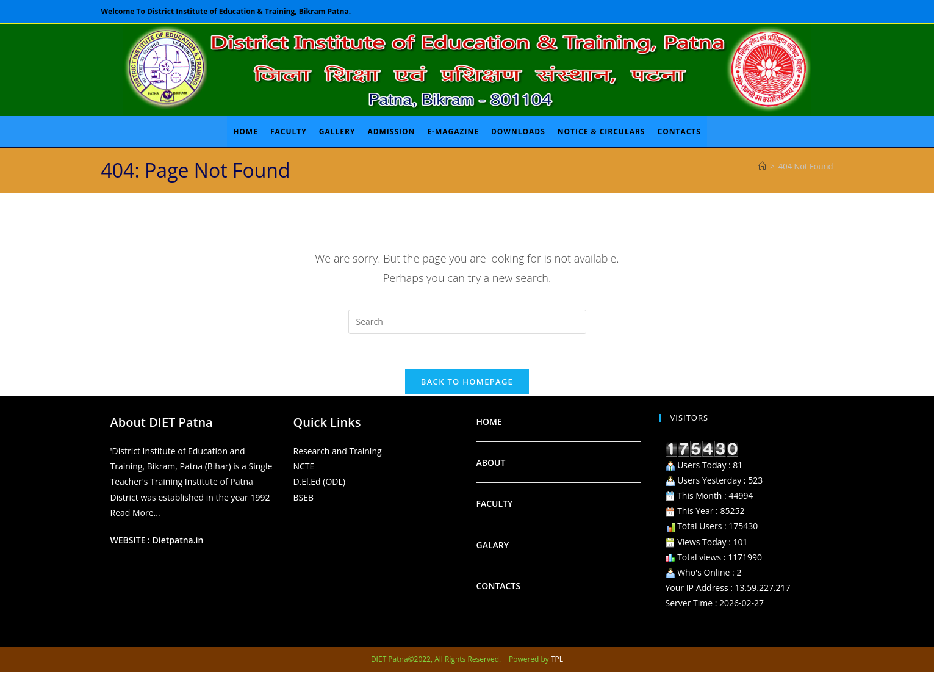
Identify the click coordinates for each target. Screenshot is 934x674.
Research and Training (337, 452)
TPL (557, 661)
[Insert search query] (467, 322)
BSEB (303, 498)
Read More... (135, 514)
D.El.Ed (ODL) (319, 483)
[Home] (762, 166)
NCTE (304, 468)
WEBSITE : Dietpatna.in (157, 542)
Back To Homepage (467, 383)
